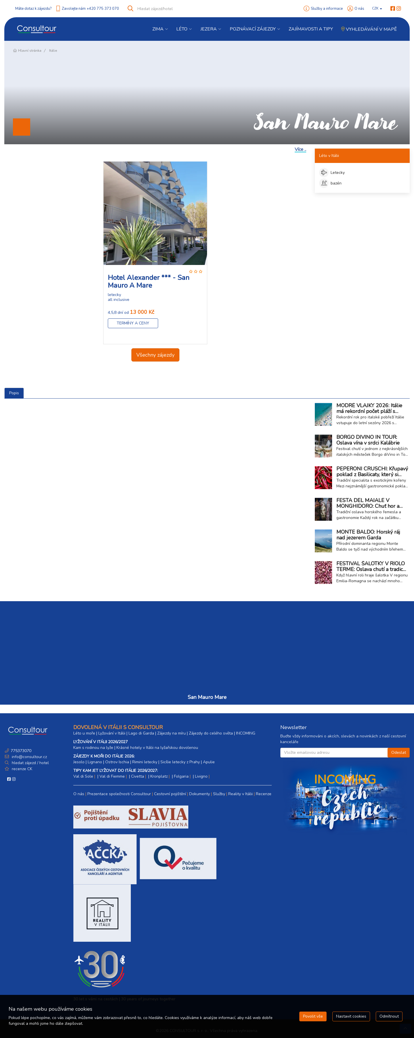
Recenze (263, 794)
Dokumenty (199, 794)
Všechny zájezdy (155, 354)
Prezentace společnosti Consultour (119, 794)
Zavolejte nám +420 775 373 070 (90, 8)
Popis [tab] (14, 393)
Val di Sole (83, 776)
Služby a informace (327, 8)
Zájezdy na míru (171, 733)
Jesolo (79, 762)
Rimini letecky (144, 762)
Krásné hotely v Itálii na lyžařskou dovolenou (157, 747)
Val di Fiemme (112, 776)
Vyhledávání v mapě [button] (369, 29)
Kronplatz (159, 776)
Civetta (137, 776)
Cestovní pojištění (170, 794)
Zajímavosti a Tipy (311, 29)
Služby (219, 794)
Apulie (209, 762)
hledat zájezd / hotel (30, 763)
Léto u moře (84, 733)
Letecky (332, 172)
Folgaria (181, 776)
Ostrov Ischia (117, 762)
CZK (377, 8)
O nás (359, 8)
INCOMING (245, 733)
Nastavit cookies (351, 1016)
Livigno (201, 776)
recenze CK (22, 769)
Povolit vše (313, 1016)
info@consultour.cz (29, 757)
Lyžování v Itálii (111, 733)
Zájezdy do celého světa (211, 733)
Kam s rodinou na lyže (93, 747)
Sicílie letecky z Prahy (180, 762)
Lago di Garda (141, 733)
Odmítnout (389, 1016)
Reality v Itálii (240, 794)
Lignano (95, 762)
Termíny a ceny (133, 323)
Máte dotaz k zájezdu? (33, 8)
